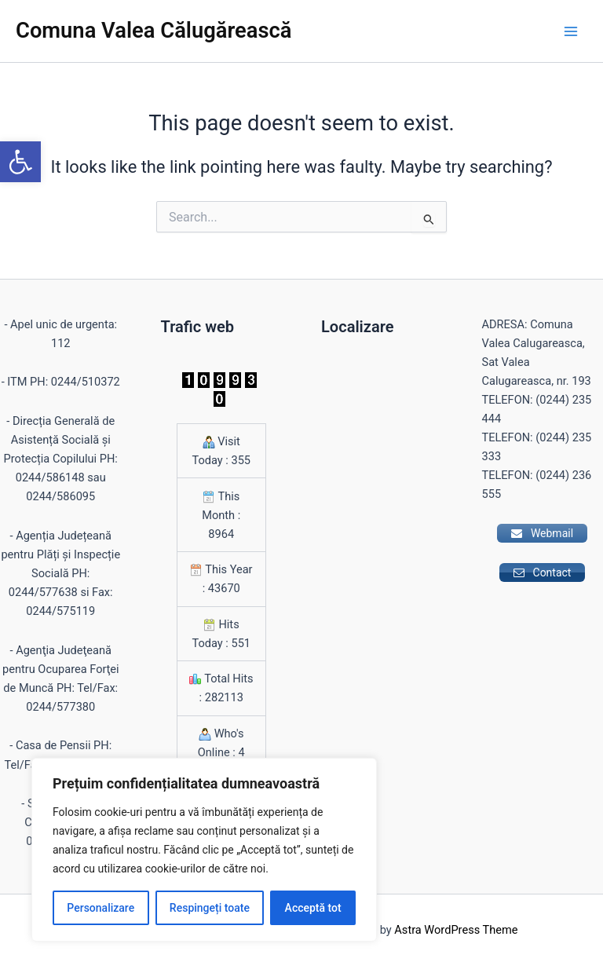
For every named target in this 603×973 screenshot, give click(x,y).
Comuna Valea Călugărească (153, 30)
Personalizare (100, 908)
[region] (204, 850)
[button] (20, 161)
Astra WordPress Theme (455, 930)
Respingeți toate (210, 908)
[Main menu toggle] (570, 31)
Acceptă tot (313, 908)
